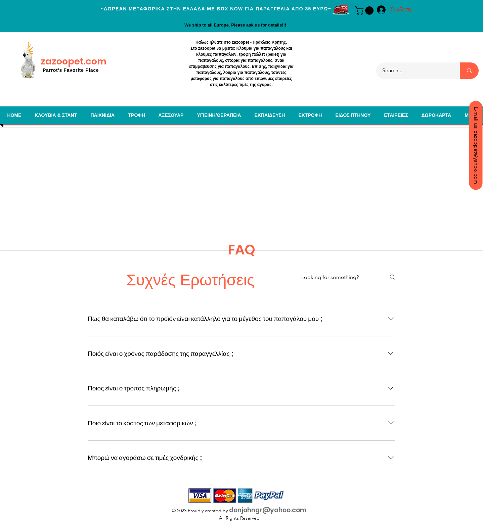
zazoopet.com (73, 61)
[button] (365, 10)
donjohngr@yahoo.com (267, 510)
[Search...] (414, 70)
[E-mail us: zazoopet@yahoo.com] (475, 145)
